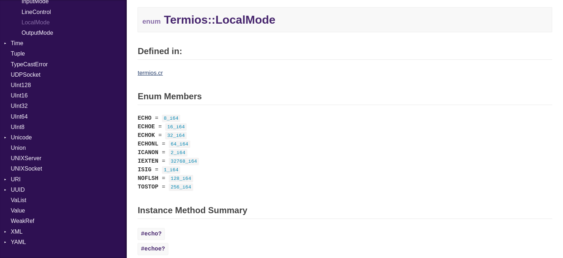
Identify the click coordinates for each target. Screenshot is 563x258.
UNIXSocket (26, 169)
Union (18, 148)
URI (16, 179)
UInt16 (19, 95)
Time (17, 43)
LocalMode (36, 22)
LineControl (36, 12)
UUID (18, 190)
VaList (18, 200)
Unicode (21, 137)
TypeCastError (29, 64)
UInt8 (17, 127)
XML (17, 232)
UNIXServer (26, 158)
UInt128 (21, 85)
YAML (18, 242)
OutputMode (37, 33)
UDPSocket (26, 75)
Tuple (18, 54)
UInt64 (19, 117)
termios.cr (150, 73)
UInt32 (19, 106)
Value (18, 210)
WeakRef (22, 221)
